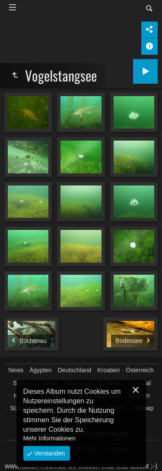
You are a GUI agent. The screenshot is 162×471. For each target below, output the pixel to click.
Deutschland (74, 370)
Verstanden (49, 453)
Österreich (140, 370)
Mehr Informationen (49, 438)
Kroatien (108, 370)
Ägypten (40, 370)
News (15, 370)
